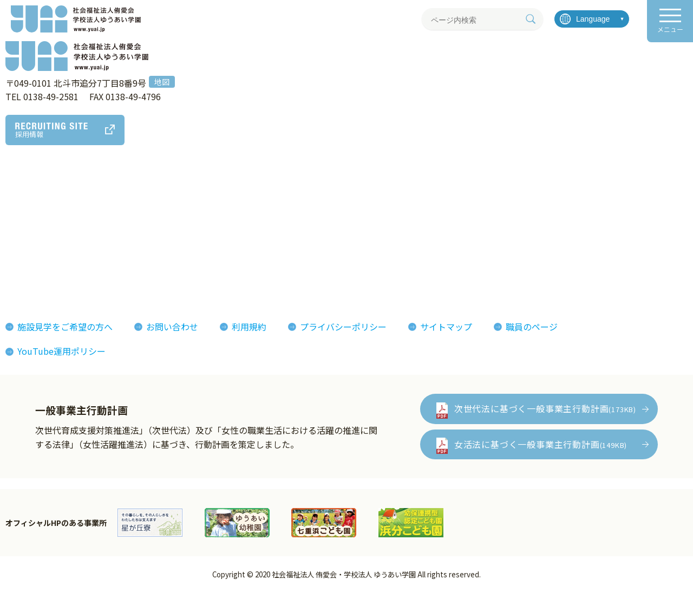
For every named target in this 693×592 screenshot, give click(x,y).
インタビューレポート (332, 222)
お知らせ (523, 205)
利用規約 (249, 326)
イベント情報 (532, 222)
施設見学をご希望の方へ (65, 326)
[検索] (530, 19)
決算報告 (30, 271)
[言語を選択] (592, 19)
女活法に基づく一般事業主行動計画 (540, 444)
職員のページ (532, 326)
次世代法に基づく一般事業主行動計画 (545, 408)
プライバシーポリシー (343, 326)
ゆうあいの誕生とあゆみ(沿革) (72, 238)
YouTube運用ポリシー (61, 350)
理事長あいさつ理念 (52, 205)
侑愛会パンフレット (441, 238)
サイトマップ (446, 326)
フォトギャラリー (436, 205)
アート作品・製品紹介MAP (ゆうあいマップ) (212, 212)
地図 (161, 81)
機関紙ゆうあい (432, 222)
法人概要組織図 (43, 222)
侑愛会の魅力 (315, 205)
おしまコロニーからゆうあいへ (73, 255)
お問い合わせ (172, 326)
